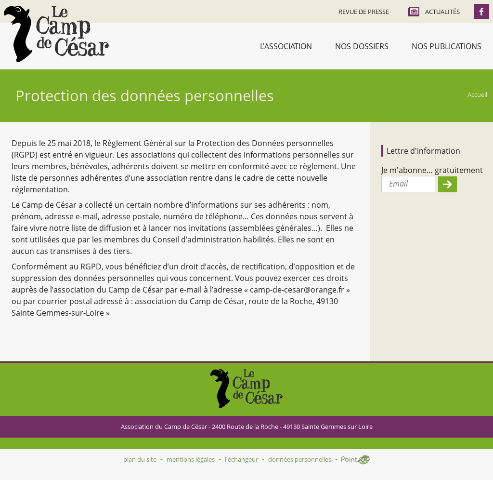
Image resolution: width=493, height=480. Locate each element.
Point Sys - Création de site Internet (355, 460)
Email (398, 183)
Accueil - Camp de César (56, 34)
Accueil (477, 94)
